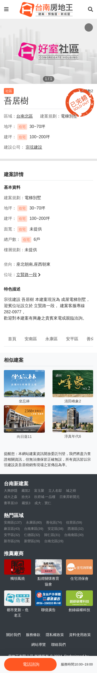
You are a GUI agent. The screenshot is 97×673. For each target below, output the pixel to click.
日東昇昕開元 (69, 497)
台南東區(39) (33, 529)
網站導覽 (38, 644)
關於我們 (13, 635)
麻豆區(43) (12, 529)
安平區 (72, 339)
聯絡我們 (58, 644)
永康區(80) (34, 522)
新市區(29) (12, 541)
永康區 (51, 339)
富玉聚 (39, 491)
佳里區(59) (74, 522)
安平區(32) (12, 535)
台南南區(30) (74, 535)
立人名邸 (55, 491)
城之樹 (71, 491)
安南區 (31, 339)
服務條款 (33, 635)
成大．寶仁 (42, 503)
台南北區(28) (54, 541)
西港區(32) (76, 529)
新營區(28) (32, 541)
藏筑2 (25, 491)
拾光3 (25, 497)
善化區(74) (54, 522)
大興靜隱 (10, 491)
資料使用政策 (80, 635)
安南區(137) (13, 522)
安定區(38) (56, 529)
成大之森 (10, 497)
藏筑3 (26, 503)
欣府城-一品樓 (44, 497)
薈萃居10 (11, 503)
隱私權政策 (55, 635)
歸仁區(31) (52, 535)
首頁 (12, 339)
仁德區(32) (32, 535)
